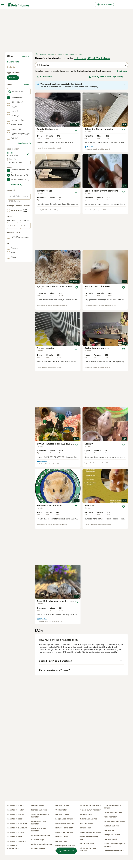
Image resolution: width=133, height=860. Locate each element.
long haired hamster (64, 819)
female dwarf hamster (90, 810)
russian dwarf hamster (90, 832)
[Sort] (107, 76)
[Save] (76, 130)
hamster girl (109, 830)
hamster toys (61, 837)
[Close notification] (124, 85)
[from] (12, 225)
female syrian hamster (114, 821)
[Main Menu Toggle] (2, 4)
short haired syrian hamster (40, 815)
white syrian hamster (65, 846)
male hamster (37, 805)
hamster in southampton (13, 847)
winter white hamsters (90, 805)
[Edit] (28, 154)
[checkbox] (8, 97)
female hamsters (39, 810)
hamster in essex (15, 819)
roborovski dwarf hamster (39, 822)
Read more (122, 71)
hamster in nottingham (17, 823)
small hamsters (87, 844)
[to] (25, 225)
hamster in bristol (15, 805)
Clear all (25, 56)
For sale (13, 78)
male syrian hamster (64, 832)
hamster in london (15, 810)
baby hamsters (38, 849)
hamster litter (86, 814)
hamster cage (37, 840)
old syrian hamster (88, 819)
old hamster (61, 810)
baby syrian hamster (40, 835)
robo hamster (110, 817)
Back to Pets (13, 62)
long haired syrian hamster (112, 806)
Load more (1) (24, 143)
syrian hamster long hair (89, 838)
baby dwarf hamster (64, 823)
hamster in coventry (16, 841)
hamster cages (62, 814)
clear (26, 85)
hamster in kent (14, 837)
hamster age (61, 841)
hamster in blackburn (17, 828)
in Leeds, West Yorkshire (92, 58)
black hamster (86, 823)
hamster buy (85, 828)
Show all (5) (16, 184)
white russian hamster (41, 844)
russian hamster (111, 826)
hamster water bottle (114, 851)
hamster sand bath (64, 828)
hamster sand (110, 839)
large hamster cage (113, 812)
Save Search (44, 77)
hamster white (62, 805)
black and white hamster (38, 829)
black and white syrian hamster (114, 845)
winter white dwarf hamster (88, 849)
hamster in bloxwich (16, 814)
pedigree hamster (112, 835)
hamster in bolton (15, 832)
